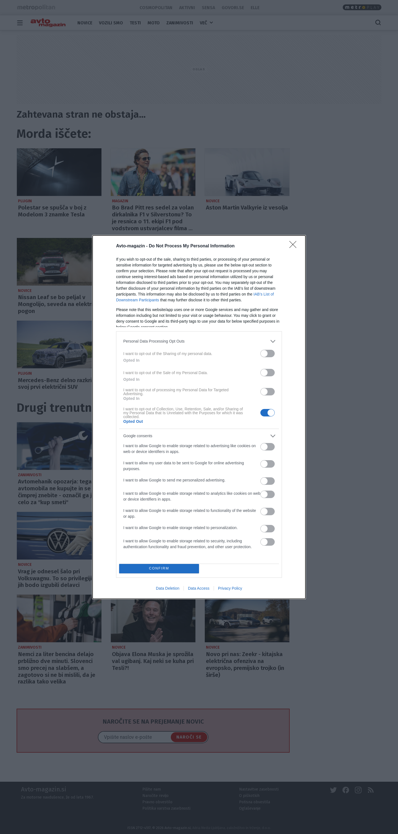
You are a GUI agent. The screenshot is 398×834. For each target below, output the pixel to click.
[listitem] (199, 341)
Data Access (199, 588)
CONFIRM (159, 568)
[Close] (294, 246)
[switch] (267, 353)
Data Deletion (167, 588)
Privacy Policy (230, 588)
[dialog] (199, 417)
